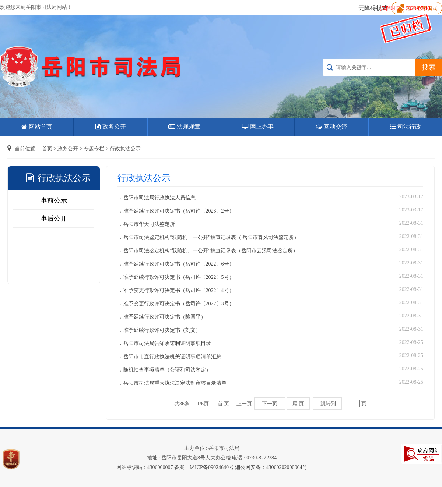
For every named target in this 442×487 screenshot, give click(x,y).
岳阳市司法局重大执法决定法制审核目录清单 (175, 383)
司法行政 (405, 127)
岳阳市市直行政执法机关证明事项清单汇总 (172, 356)
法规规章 (184, 127)
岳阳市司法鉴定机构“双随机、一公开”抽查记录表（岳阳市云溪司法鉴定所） (210, 250)
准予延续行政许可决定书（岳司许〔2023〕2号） (178, 211)
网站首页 (36, 127)
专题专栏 (94, 149)
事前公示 (54, 200)
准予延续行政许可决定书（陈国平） (164, 317)
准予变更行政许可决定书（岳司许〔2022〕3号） (178, 303)
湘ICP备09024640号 (212, 467)
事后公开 (54, 218)
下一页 (269, 403)
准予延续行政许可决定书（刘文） (162, 330)
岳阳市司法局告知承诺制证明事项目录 (167, 343)
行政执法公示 (125, 149)
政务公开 (110, 127)
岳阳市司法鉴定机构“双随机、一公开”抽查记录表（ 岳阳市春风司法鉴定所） (211, 237)
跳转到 (328, 403)
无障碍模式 (373, 8)
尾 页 (298, 403)
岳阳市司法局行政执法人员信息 (159, 197)
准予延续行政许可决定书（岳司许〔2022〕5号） (178, 277)
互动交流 (331, 127)
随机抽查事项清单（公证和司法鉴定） (167, 370)
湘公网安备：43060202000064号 (271, 467)
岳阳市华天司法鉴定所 (149, 224)
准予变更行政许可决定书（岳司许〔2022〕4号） (178, 290)
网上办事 (258, 127)
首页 (47, 149)
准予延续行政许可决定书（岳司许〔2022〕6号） (178, 264)
